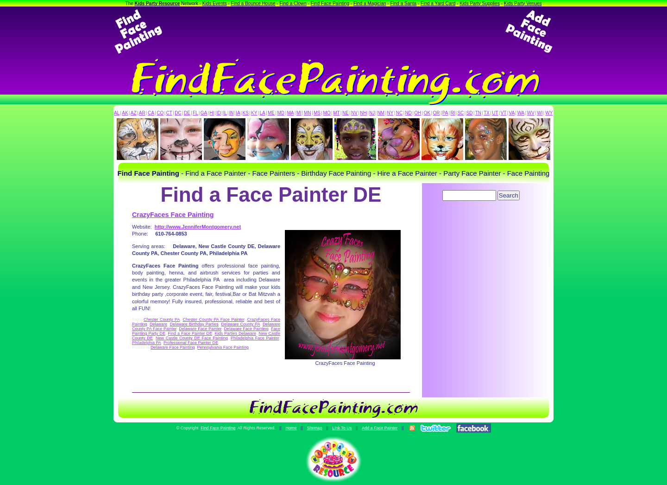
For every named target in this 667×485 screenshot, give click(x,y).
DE (187, 112)
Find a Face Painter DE (190, 333)
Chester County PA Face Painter (213, 319)
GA (204, 112)
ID (218, 112)
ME (271, 112)
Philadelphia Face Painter (255, 338)
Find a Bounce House (253, 3)
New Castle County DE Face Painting (192, 338)
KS (246, 112)
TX (487, 112)
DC (178, 112)
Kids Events (214, 3)
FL (195, 112)
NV (354, 112)
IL (225, 112)
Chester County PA (162, 319)
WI (539, 112)
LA (262, 112)
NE (345, 112)
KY (254, 112)
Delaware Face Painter (200, 328)
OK (427, 112)
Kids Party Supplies (479, 3)
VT (504, 112)
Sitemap (314, 428)
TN (478, 112)
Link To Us (342, 428)
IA (238, 112)
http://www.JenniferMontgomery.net (198, 227)
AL (117, 112)
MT (336, 112)
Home (290, 428)
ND (408, 112)
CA (151, 112)
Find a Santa (403, 3)
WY (549, 112)
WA (521, 112)
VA (512, 112)
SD (469, 112)
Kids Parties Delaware (235, 333)
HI (211, 112)
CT (169, 112)
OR (436, 112)
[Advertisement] (333, 31)
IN (231, 112)
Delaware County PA (240, 324)
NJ (372, 112)
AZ (134, 112)
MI (299, 112)
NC (399, 112)
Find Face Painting (330, 3)
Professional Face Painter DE (191, 342)
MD (281, 112)
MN (307, 112)
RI (452, 112)
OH (417, 112)
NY (390, 112)
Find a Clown (292, 3)
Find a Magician (369, 3)
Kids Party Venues (523, 3)
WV (531, 112)
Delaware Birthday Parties (194, 324)
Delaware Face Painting (246, 328)
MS (317, 112)
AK (125, 112)
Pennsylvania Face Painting (223, 347)
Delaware (158, 324)
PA (445, 112)
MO (327, 112)
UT (495, 112)
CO (160, 112)
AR (142, 112)
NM (381, 112)
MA (290, 112)
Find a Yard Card (438, 3)
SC (460, 112)
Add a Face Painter (379, 428)
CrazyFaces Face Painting (173, 214)
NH (363, 112)
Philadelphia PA (146, 342)
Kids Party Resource (157, 3)
